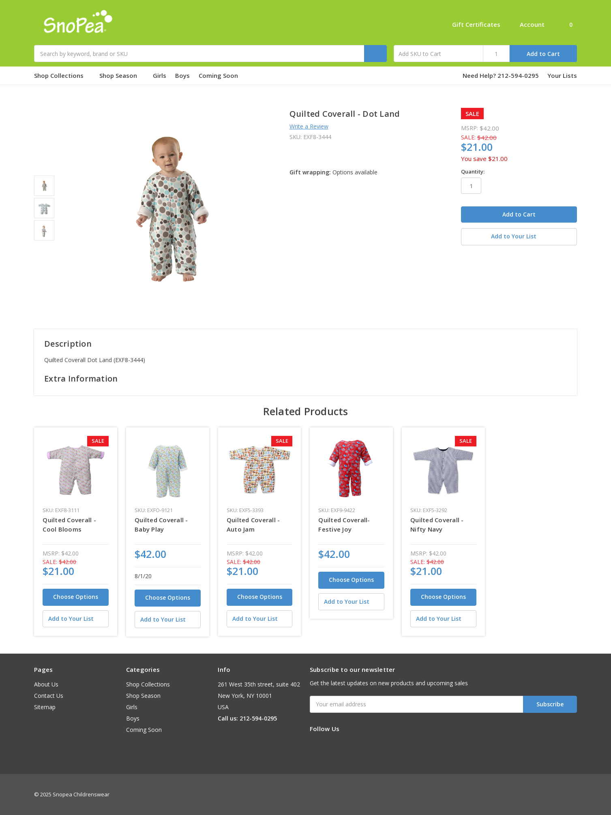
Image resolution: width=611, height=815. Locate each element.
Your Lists (562, 75)
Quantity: (473, 171)
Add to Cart (543, 54)
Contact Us (48, 695)
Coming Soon (222, 75)
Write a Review (308, 126)
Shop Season (121, 75)
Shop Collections (62, 75)
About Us (46, 684)
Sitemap (45, 707)
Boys (182, 75)
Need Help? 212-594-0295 (501, 75)
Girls (159, 75)
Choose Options (75, 597)
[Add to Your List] (76, 618)
